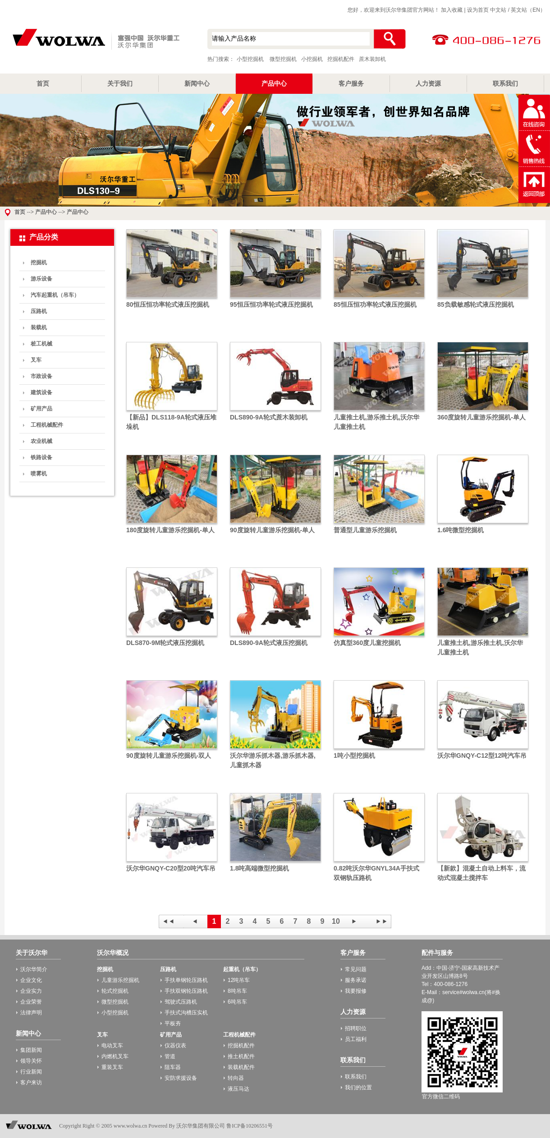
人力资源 (428, 83)
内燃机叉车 (114, 1056)
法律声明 (31, 1012)
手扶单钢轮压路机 (186, 980)
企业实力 (31, 991)
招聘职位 (356, 1028)
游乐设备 (41, 279)
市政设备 (41, 376)
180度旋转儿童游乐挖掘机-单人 (170, 530)
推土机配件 (241, 1056)
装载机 (39, 327)
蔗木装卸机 (372, 59)
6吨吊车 (237, 1002)
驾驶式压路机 (181, 1002)
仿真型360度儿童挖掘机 (367, 642)
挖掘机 (39, 262)
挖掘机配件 (340, 59)
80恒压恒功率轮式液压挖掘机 (167, 304)
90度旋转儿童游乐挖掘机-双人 (168, 755)
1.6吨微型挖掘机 (460, 530)
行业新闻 (31, 1072)
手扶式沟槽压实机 (186, 1012)
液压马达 (238, 1089)
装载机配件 (241, 1067)
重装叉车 (112, 1067)
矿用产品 (41, 408)
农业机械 (41, 441)
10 (336, 921)
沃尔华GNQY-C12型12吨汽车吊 (482, 755)
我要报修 (356, 991)
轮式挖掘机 (114, 991)
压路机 (39, 311)
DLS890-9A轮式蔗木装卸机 (268, 417)
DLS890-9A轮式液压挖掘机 (268, 642)
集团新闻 (31, 1050)
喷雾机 (39, 473)
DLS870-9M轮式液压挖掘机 (165, 642)
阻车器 (173, 1067)
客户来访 (31, 1082)
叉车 (36, 360)
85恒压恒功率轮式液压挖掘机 (375, 304)
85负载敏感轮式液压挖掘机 (475, 304)
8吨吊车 (237, 991)
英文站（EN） (528, 10)
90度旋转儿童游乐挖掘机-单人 (272, 530)
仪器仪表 (175, 1045)
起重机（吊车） (242, 969)
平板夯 (173, 1023)
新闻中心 (197, 83)
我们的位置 (358, 1087)
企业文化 (31, 980)
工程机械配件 (47, 425)
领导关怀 (31, 1061)
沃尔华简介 (33, 969)
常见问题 (356, 969)
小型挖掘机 (95, 40)
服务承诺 (356, 980)
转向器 (236, 1078)
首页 (43, 83)
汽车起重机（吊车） (55, 295)
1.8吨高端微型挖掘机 (259, 868)
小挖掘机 (312, 59)
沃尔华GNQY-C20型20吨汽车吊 (170, 868)
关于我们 (120, 83)
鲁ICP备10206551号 (249, 1126)
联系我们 (505, 83)
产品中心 (274, 83)
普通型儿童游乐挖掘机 (365, 530)
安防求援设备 (181, 1078)
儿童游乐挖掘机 (120, 980)
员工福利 (356, 1039)
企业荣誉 (31, 1002)
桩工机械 (41, 344)
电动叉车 (112, 1045)
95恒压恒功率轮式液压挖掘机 (271, 304)
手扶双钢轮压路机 (186, 991)
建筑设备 (41, 392)
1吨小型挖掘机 (354, 755)
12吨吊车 (239, 980)
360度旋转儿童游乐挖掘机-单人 (481, 417)
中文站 (498, 10)
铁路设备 (41, 457)
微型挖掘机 (283, 59)
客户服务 (351, 83)
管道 (170, 1056)
